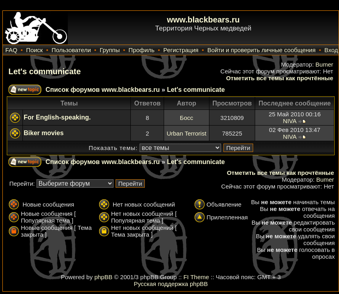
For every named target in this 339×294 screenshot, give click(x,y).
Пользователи (71, 50)
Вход (331, 50)
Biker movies (44, 133)
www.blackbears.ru (203, 19)
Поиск (34, 50)
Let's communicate (44, 71)
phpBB (103, 277)
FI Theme (196, 277)
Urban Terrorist (186, 133)
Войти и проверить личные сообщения (261, 50)
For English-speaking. (57, 117)
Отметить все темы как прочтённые (279, 78)
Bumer (324, 64)
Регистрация (181, 50)
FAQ (11, 50)
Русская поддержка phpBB (171, 283)
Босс (186, 117)
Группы (109, 50)
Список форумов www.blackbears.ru (102, 89)
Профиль (141, 50)
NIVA (289, 121)
